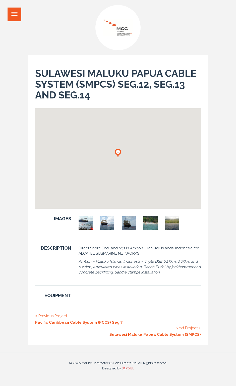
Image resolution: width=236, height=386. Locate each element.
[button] (118, 153)
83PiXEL (128, 368)
